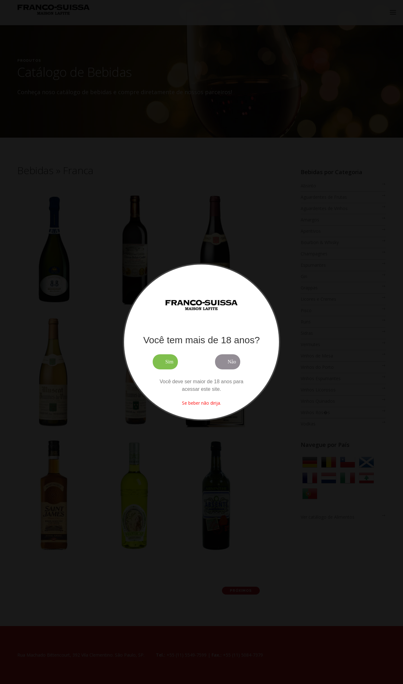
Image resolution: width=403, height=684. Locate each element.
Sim (169, 361)
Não (232, 361)
